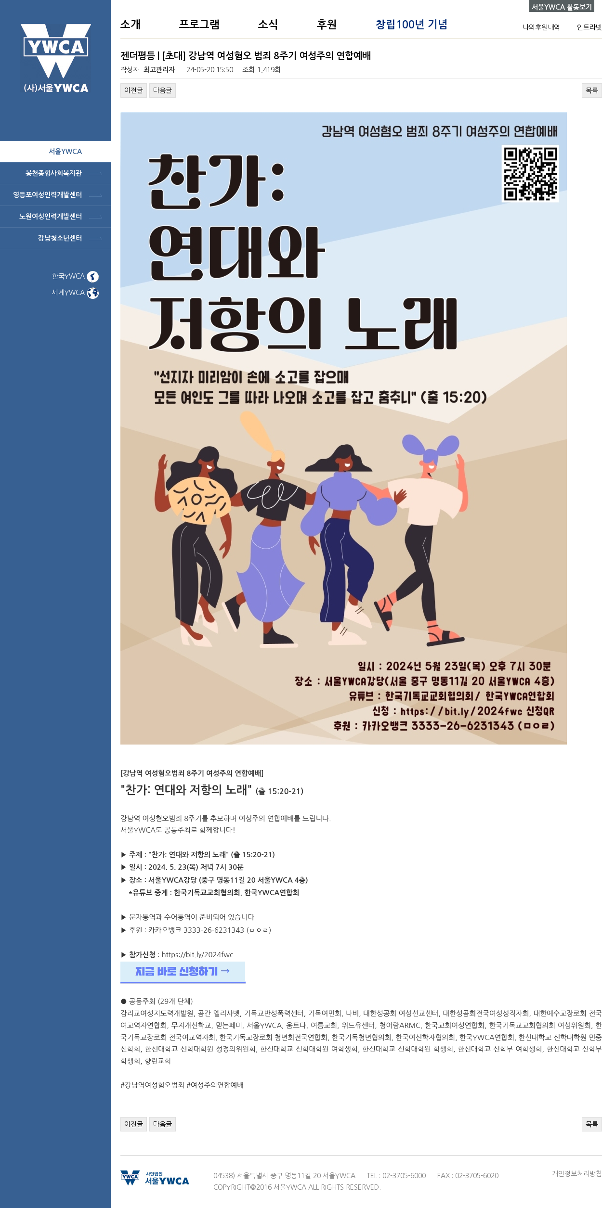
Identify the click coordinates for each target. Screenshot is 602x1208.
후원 (327, 24)
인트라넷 (589, 27)
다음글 (162, 90)
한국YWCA (75, 276)
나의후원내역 (541, 27)
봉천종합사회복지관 (54, 173)
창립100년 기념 (412, 24)
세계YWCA (75, 292)
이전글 (133, 90)
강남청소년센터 (60, 238)
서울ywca (65, 151)
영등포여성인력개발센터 (47, 195)
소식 (268, 24)
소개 (130, 24)
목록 (592, 90)
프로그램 (199, 24)
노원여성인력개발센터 (50, 216)
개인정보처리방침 (577, 1173)
